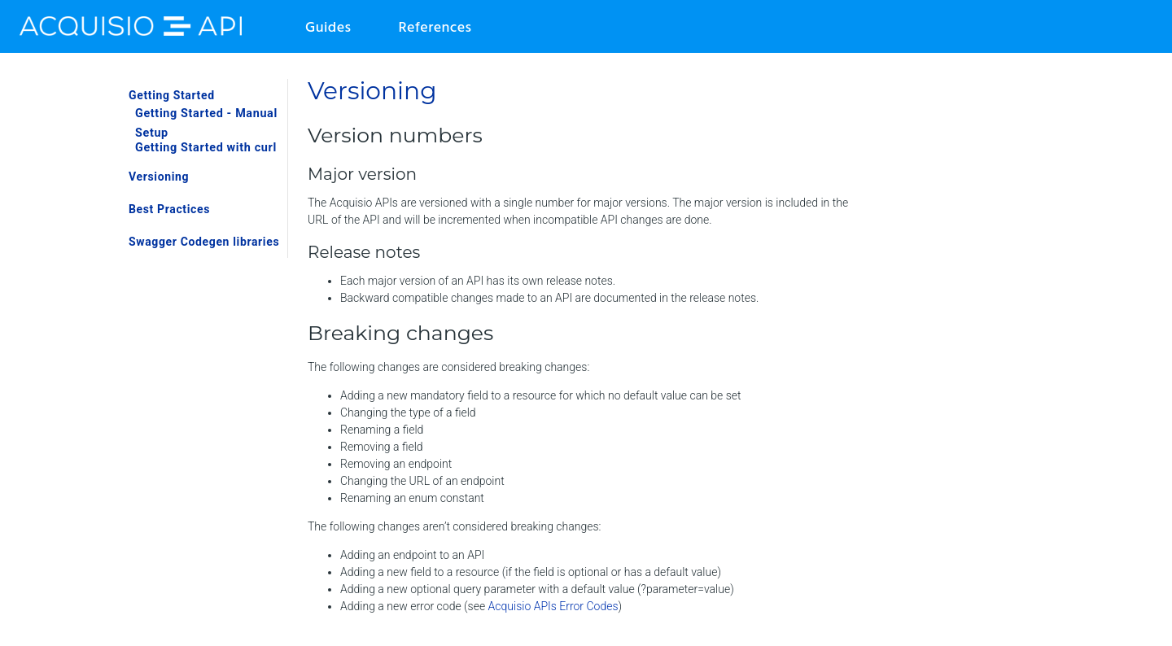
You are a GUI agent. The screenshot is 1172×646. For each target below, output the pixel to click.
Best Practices (169, 209)
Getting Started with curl (206, 148)
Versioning (159, 176)
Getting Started (172, 95)
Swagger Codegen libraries (204, 241)
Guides (328, 28)
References (434, 28)
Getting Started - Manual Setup (206, 123)
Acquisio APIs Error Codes (553, 606)
